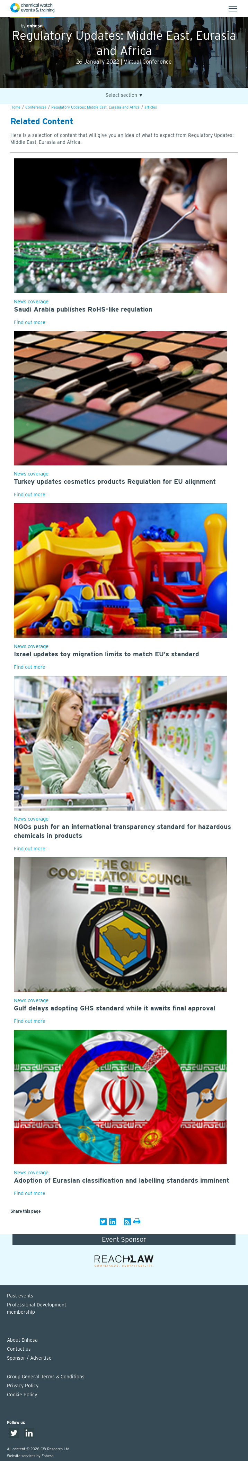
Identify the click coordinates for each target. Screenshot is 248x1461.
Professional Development (127, 1309)
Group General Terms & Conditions (46, 1376)
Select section (124, 95)
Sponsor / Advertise (29, 1358)
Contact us (19, 1349)
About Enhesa (22, 1340)
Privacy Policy (22, 1385)
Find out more (29, 322)
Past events (20, 1295)
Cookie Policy (22, 1394)
